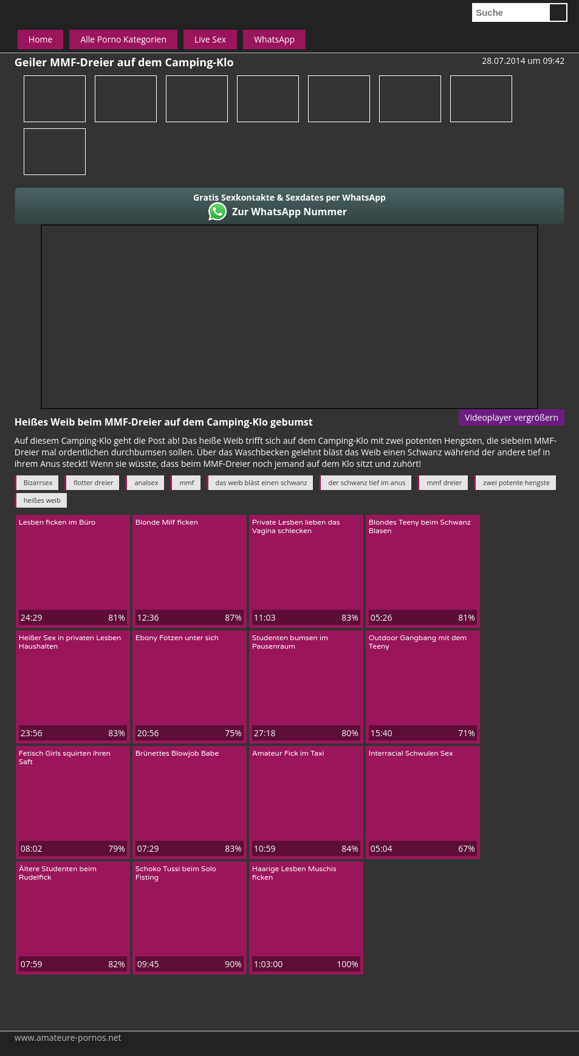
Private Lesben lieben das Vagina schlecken (296, 526)
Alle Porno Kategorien (123, 39)
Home (41, 39)
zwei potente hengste (516, 482)
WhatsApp (274, 39)
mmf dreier (444, 482)
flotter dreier (93, 482)
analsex (146, 482)
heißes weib (42, 500)
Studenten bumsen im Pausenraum (290, 642)
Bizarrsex (38, 482)
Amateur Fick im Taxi (288, 753)
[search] (510, 12)
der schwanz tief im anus (366, 482)
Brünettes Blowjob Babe (177, 753)
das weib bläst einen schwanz (261, 482)
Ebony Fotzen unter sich (177, 637)
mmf (186, 482)
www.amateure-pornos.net (68, 1037)
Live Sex (210, 39)
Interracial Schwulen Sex (411, 753)
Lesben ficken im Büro (57, 522)
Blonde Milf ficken (166, 522)
